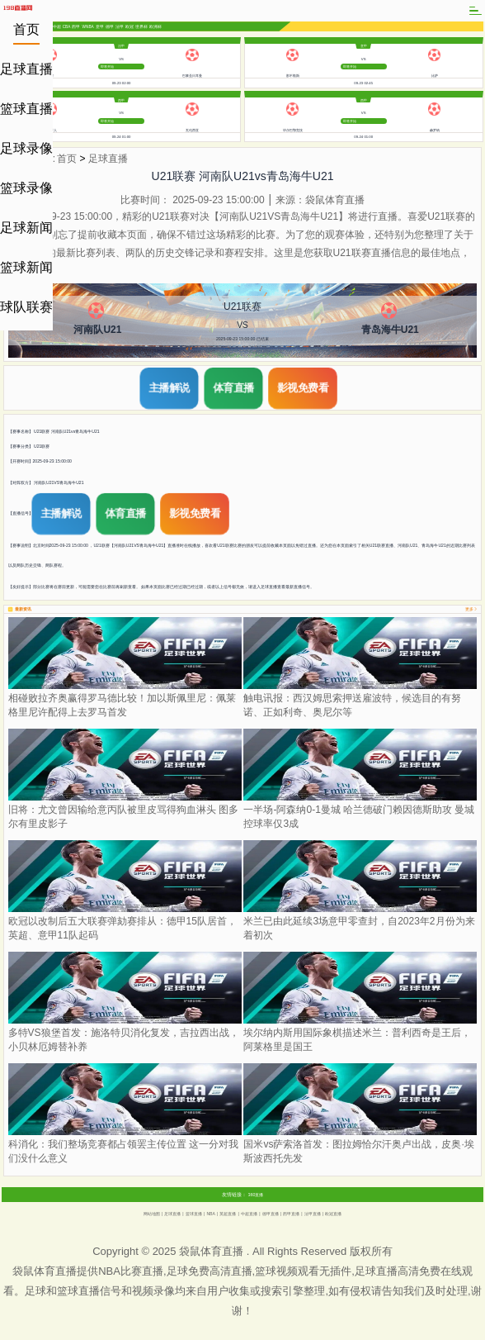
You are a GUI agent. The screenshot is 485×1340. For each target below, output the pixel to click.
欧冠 (129, 27)
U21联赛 (41, 446)
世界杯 (141, 27)
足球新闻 (26, 228)
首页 (26, 29)
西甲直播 (291, 1213)
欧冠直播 (333, 1213)
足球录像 (26, 148)
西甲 (76, 27)
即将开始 (107, 66)
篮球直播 (26, 109)
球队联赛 (26, 307)
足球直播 (26, 69)
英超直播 (227, 1213)
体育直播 (233, 387)
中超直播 (249, 1213)
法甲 (119, 27)
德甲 (110, 27)
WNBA (88, 26)
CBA (67, 26)
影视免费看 (302, 387)
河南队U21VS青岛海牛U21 (59, 482)
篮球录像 (26, 188)
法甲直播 (312, 1213)
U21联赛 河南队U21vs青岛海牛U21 (67, 431)
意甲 (100, 27)
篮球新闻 (26, 267)
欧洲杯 (155, 27)
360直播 (256, 1194)
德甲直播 (270, 1213)
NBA (210, 1213)
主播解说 (169, 387)
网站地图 (152, 1213)
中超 (57, 27)
